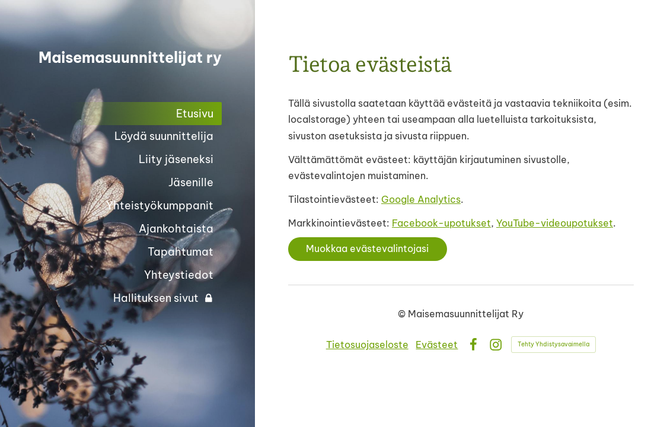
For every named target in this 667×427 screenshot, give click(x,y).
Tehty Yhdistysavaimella (553, 344)
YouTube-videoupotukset (554, 223)
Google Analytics (421, 199)
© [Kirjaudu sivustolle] (403, 314)
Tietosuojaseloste (367, 344)
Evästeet (437, 344)
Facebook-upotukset (441, 223)
